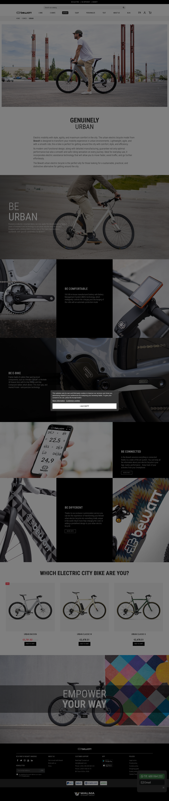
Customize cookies (73, 401)
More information (59, 401)
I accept (84, 406)
